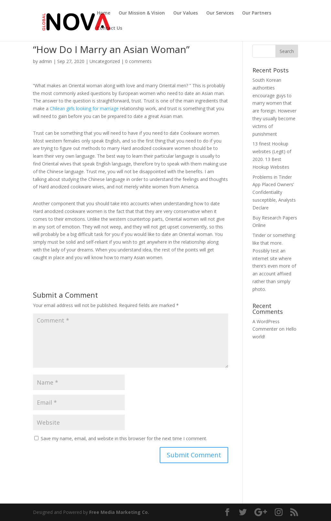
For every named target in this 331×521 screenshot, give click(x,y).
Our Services (220, 13)
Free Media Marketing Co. (119, 512)
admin (45, 61)
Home (103, 13)
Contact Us (109, 28)
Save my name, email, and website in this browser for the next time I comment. (124, 438)
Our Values (185, 13)
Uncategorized (105, 61)
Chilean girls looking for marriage (84, 108)
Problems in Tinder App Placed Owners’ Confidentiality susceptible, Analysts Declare (274, 192)
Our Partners (256, 13)
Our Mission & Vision (142, 13)
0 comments (138, 61)
